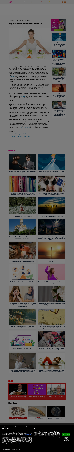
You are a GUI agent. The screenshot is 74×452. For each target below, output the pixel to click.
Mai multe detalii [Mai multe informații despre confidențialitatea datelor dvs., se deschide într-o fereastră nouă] (27, 434)
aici (19, 443)
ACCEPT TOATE (66, 434)
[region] (37, 438)
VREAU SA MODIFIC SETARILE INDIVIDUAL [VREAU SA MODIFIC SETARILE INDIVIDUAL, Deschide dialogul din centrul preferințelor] (66, 439)
